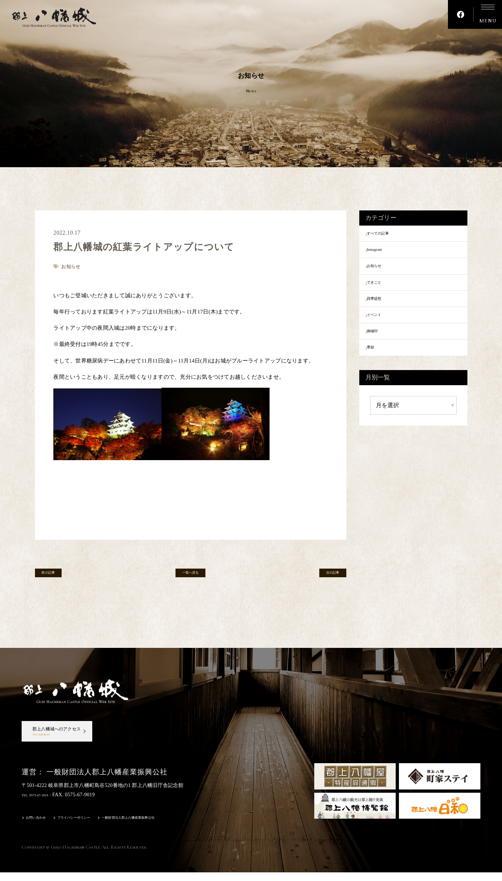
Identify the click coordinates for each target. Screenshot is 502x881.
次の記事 (324, 575)
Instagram (383, 253)
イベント (383, 329)
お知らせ (383, 272)
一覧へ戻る (190, 575)
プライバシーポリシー (90, 827)
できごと (383, 291)
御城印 (380, 347)
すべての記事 (388, 234)
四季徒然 (383, 310)
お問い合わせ (40, 827)
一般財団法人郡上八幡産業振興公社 (163, 827)
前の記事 (57, 575)
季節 (377, 366)
